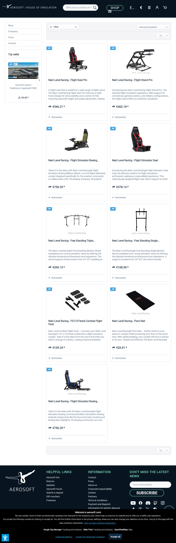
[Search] (94, 7)
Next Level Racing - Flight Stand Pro (132, 80)
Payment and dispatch (99, 504)
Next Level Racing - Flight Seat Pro (67, 80)
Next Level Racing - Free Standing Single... (135, 240)
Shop (115, 8)
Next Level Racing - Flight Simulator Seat (135, 160)
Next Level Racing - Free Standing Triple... (71, 240)
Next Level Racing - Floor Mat (128, 321)
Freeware (51, 500)
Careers (92, 492)
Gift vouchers (53, 496)
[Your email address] (150, 484)
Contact (12, 43)
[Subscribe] (147, 492)
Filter (54, 27)
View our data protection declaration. (100, 523)
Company (13, 31)
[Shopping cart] (165, 7)
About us (92, 485)
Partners (92, 496)
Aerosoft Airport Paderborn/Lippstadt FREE (23, 86)
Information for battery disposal (104, 508)
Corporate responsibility (100, 489)
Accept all (115, 536)
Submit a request (54, 492)
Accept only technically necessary (90, 537)
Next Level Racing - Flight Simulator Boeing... (73, 160)
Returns (50, 481)
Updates (50, 485)
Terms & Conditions (97, 500)
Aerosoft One (53, 477)
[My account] (157, 7)
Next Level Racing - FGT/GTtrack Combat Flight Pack (75, 323)
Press (11, 37)
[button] (5, 537)
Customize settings (64, 537)
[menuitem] (80, 7)
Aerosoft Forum (54, 489)
